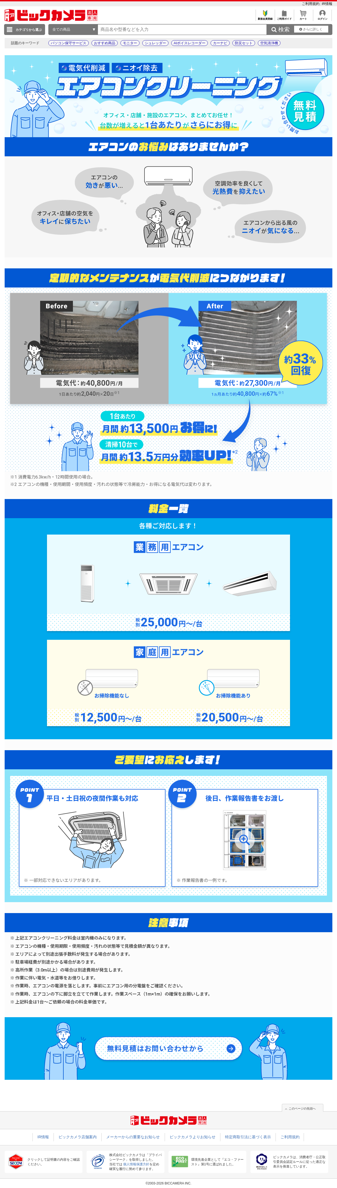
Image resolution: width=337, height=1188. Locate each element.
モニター (130, 43)
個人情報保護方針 (136, 1164)
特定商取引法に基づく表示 (248, 1137)
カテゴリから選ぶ (29, 30)
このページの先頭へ (302, 1108)
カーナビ (220, 43)
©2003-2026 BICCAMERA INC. (168, 1183)
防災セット (244, 43)
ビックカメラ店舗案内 (77, 1137)
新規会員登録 (265, 17)
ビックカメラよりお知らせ (192, 1137)
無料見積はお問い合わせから (156, 1049)
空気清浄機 (269, 43)
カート (303, 17)
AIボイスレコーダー (189, 43)
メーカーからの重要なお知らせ (133, 1137)
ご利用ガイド (284, 17)
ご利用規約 (311, 4)
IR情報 (327, 4)
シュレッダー (155, 43)
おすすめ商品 (104, 43)
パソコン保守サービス (68, 43)
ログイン (322, 17)
